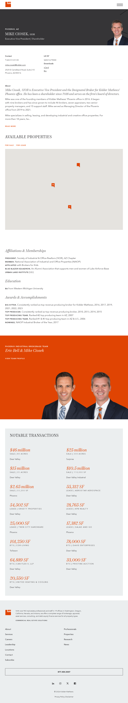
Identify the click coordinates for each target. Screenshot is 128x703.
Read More (10, 126)
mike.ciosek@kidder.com (15, 65)
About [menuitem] (8, 629)
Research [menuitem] (68, 640)
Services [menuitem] (9, 634)
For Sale (9, 145)
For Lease (21, 145)
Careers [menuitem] (8, 640)
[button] (78, 165)
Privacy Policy (60, 697)
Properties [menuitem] (69, 634)
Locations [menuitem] (9, 650)
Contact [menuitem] (9, 655)
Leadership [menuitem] (10, 645)
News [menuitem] (66, 645)
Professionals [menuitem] (70, 629)
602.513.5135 (13, 60)
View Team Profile (15, 359)
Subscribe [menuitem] (9, 660)
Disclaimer (69, 697)
